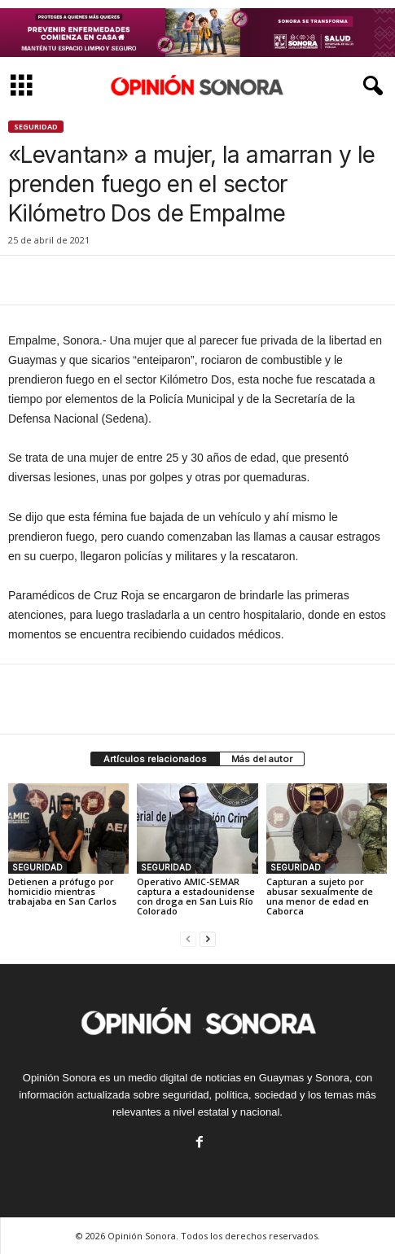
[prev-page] (188, 938)
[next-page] (208, 938)
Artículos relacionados (155, 759)
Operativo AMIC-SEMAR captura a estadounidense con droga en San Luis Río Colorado (196, 896)
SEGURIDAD (36, 126)
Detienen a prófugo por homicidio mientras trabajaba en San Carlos (62, 891)
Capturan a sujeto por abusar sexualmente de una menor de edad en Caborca (319, 896)
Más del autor (261, 759)
